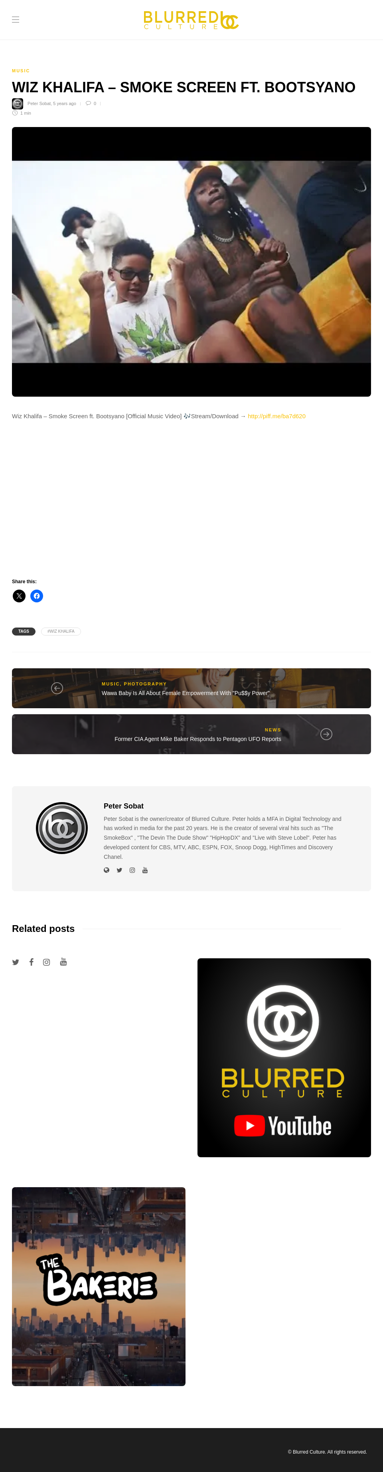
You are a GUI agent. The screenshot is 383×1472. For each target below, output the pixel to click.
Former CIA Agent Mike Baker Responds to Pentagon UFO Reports (198, 739)
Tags (23, 631)
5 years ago (64, 103)
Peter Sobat (39, 103)
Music (21, 70)
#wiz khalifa (61, 631)
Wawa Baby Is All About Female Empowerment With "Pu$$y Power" (186, 693)
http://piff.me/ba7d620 (277, 416)
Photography (145, 683)
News (273, 729)
